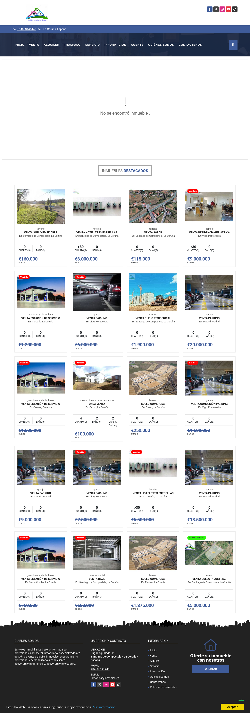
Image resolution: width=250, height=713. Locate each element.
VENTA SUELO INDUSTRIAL (209, 578)
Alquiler (51, 44)
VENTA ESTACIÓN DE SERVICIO (40, 318)
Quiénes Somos (161, 44)
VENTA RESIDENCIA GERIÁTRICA (209, 232)
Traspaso (72, 44)
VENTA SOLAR (153, 232)
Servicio (92, 44)
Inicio (19, 44)
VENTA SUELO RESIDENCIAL (153, 318)
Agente (137, 44)
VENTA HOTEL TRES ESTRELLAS (96, 232)
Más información (104, 707)
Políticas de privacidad (163, 687)
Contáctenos (190, 44)
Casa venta (97, 403)
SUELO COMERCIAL (153, 403)
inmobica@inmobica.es (105, 678)
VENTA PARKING (97, 318)
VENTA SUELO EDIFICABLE (40, 232)
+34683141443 (26, 29)
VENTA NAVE (97, 578)
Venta (34, 44)
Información (115, 44)
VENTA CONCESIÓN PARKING (209, 403)
